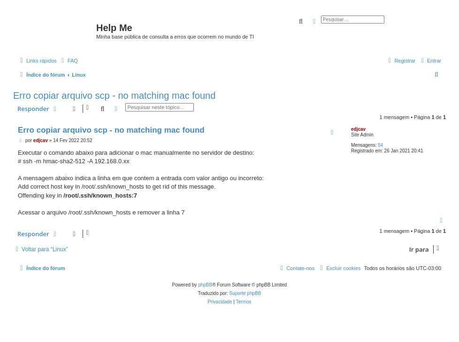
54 (380, 145)
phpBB (205, 284)
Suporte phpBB (245, 293)
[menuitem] (68, 60)
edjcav (358, 129)
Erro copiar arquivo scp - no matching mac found (114, 95)
